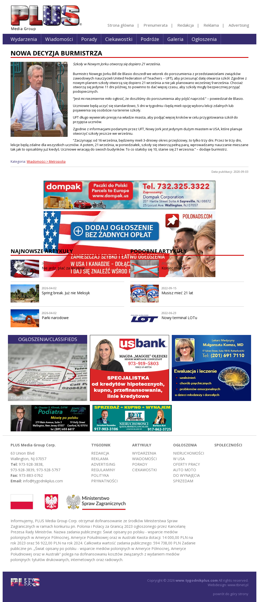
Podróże (150, 39)
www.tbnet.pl (238, 584)
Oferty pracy (186, 464)
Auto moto (184, 469)
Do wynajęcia (186, 475)
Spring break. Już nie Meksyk (66, 292)
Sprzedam (183, 480)
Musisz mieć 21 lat (177, 292)
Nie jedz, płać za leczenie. (64, 267)
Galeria (175, 39)
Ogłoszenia (204, 39)
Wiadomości (59, 39)
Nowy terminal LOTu (179, 317)
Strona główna (121, 25)
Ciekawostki (118, 39)
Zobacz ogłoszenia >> (28, 397)
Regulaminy (103, 469)
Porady (89, 39)
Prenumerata (156, 25)
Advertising (239, 25)
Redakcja (185, 25)
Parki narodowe (55, 317)
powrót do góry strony (230, 593)
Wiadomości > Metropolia (46, 161)
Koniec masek (173, 267)
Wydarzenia (24, 39)
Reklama (211, 25)
